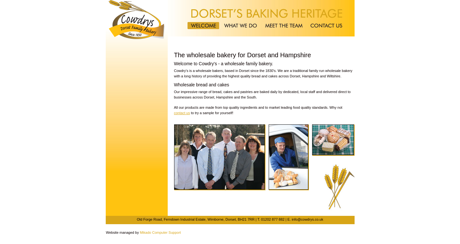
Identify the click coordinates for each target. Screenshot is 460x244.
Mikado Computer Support (160, 232)
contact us (182, 113)
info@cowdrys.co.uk (307, 219)
